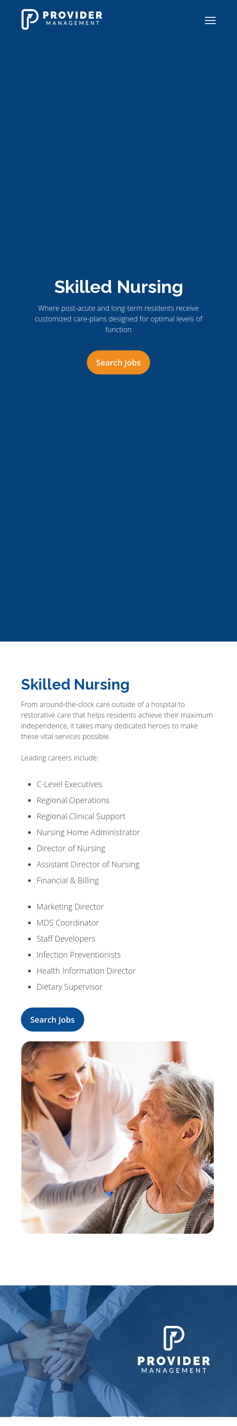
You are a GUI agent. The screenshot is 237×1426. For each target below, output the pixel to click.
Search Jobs (118, 362)
